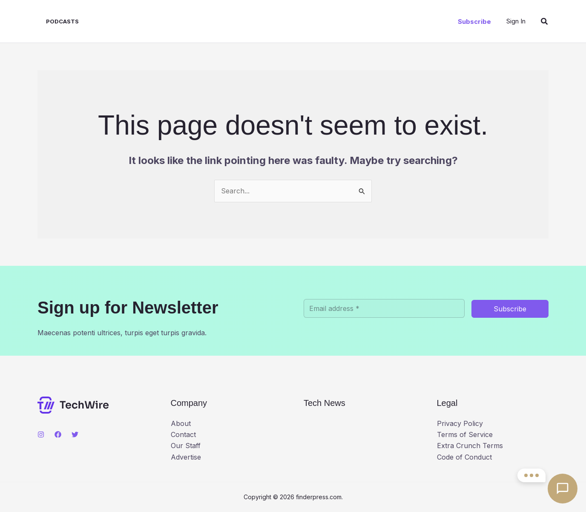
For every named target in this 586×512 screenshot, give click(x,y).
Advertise (186, 457)
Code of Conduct (464, 457)
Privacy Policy (460, 423)
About (181, 423)
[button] (474, 21)
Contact (183, 434)
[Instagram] (40, 434)
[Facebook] (58, 434)
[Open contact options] (562, 488)
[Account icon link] (516, 21)
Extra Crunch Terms (470, 445)
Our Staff (186, 445)
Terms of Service (465, 434)
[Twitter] (75, 434)
